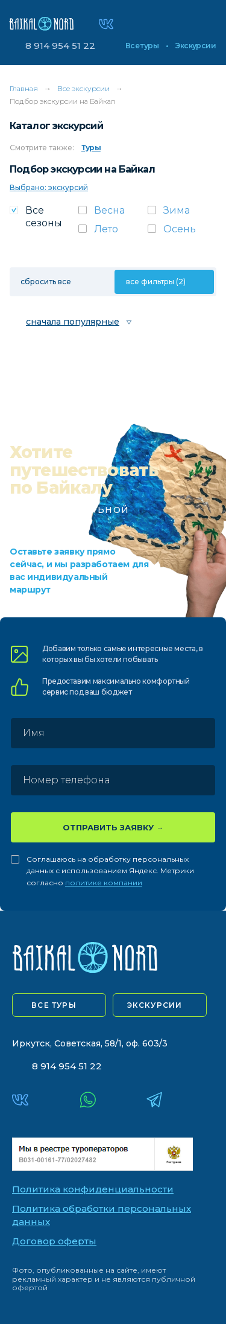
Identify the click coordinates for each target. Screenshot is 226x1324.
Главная (24, 88)
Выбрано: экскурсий (49, 187)
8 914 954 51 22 (60, 45)
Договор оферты (54, 1241)
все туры (54, 1005)
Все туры (142, 46)
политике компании (103, 882)
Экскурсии (195, 46)
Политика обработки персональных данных (101, 1215)
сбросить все (45, 281)
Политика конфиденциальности (93, 1189)
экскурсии (155, 1005)
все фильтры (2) (156, 281)
